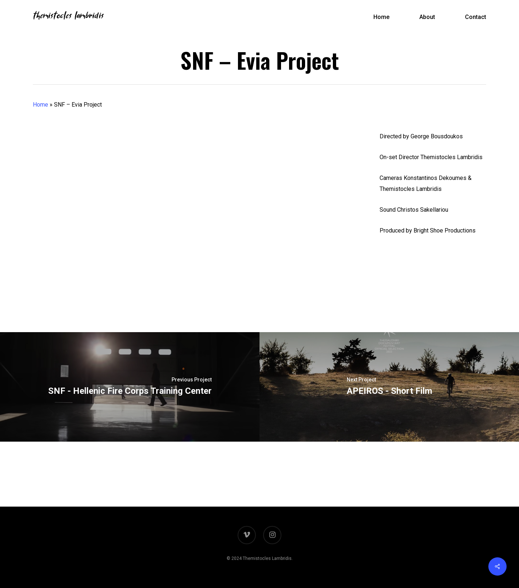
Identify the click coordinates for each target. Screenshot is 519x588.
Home (40, 104)
